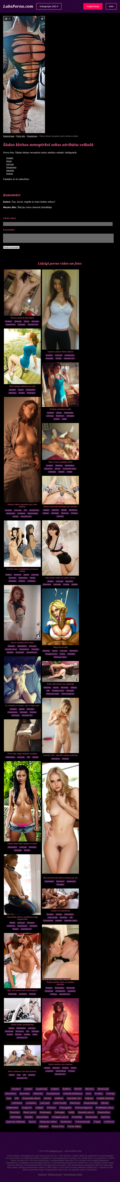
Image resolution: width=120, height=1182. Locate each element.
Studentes (47, 584)
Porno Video (74, 1126)
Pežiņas (9, 174)
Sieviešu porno (11, 649)
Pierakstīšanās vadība (73, 1174)
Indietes (22, 581)
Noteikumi (42, 1174)
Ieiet (111, 6)
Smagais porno (51, 654)
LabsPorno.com (18, 6)
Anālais (46, 510)
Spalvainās (10, 513)
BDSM (63, 510)
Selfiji (64, 419)
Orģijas (39, 1107)
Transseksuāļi (82, 1121)
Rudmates (31, 393)
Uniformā (109, 1121)
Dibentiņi (18, 321)
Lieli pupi (10, 164)
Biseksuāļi (71, 988)
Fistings (65, 1068)
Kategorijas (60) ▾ (49, 6)
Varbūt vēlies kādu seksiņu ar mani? (22, 844)
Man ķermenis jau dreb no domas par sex (60, 878)
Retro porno (30, 1112)
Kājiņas (46, 513)
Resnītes (14, 1112)
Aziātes (50, 581)
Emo (88, 1093)
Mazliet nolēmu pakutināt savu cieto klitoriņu (22, 505)
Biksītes (10, 652)
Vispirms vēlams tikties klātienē (60, 352)
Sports (9, 161)
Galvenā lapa (8, 136)
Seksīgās (10, 170)
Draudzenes (32, 136)
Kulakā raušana (105, 1098)
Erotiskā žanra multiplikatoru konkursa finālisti (22, 570)
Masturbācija (33, 513)
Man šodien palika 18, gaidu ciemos (60, 578)
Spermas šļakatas (15, 1121)
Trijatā (69, 472)
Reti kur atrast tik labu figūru (22, 318)
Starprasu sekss (60, 657)
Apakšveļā (41, 1088)
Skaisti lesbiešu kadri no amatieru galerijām (61, 983)
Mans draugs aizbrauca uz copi (22, 386)
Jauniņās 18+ (33, 324)
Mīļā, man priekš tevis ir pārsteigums (22, 990)
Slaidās (61, 472)
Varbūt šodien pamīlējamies (22, 1025)
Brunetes (35, 321)
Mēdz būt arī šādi (60, 647)
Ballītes (66, 1088)
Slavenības (42, 1117)
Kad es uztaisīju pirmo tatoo (22, 643)
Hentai (32, 578)
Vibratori (60, 516)
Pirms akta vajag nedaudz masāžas (22, 754)
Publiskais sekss (104, 1107)
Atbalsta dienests (55, 1174)
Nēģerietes (23, 578)
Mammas (12, 393)
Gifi (25, 510)
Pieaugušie (65, 1107)
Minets (57, 469)
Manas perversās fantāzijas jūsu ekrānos (60, 506)
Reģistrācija (93, 6)
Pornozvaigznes (68, 694)
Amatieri (9, 158)
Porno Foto (58, 1126)
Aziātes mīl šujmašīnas (60, 911)
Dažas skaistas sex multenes (60, 1064)
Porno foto (20, 136)
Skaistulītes (30, 390)
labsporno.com (56, 1151)
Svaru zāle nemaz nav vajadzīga (60, 684)
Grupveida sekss (69, 469)
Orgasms (27, 1107)
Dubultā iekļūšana (72, 1093)
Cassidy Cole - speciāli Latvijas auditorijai (60, 755)
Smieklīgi (77, 1117)
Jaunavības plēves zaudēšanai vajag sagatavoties (22, 918)
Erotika (58, 358)
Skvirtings (15, 715)
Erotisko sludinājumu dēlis (60, 409)
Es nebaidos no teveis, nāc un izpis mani (22, 705)
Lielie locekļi (52, 917)
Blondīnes (60, 416)
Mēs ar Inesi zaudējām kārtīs (60, 462)
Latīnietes (17, 1103)
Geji (18, 1075)
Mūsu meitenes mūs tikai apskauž (22, 1071)
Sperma (105, 1117)
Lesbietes (21, 513)
